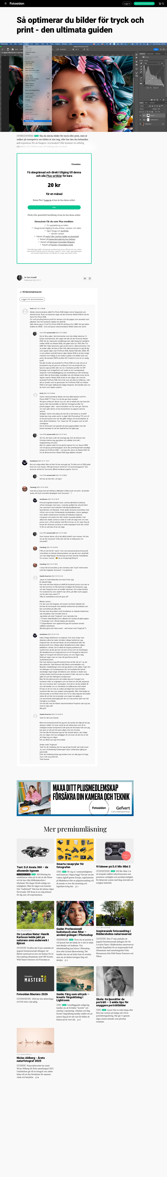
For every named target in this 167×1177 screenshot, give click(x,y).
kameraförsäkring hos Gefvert (62, 239)
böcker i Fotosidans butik (62, 245)
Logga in (47, 200)
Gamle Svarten (45, 576)
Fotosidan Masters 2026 (32, 994)
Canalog (33, 487)
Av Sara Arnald (30, 277)
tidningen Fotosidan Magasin (62, 242)
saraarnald (51, 333)
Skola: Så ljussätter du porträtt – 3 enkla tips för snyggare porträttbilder (112, 1002)
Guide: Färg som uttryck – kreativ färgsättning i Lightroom (72, 997)
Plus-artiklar (54, 176)
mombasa (33, 461)
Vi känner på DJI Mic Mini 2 (113, 866)
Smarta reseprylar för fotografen (70, 865)
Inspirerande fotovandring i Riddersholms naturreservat (114, 932)
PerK (31, 308)
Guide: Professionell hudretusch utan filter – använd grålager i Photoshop (74, 932)
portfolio (65, 231)
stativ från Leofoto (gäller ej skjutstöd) (62, 236)
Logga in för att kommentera (32, 299)
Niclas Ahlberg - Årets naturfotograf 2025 (31, 1059)
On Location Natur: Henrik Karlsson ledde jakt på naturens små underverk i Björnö (33, 939)
